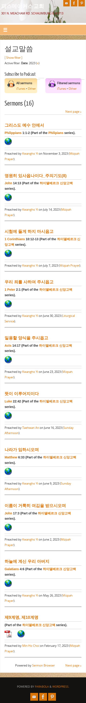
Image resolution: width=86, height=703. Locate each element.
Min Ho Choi (30, 646)
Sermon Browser (43, 665)
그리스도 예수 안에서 (24, 125)
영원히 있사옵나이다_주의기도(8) (36, 175)
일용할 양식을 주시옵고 (26, 338)
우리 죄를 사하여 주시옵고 (29, 282)
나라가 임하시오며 (22, 449)
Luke (8, 401)
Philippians (13, 133)
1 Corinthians (15, 239)
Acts (8, 345)
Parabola (42, 687)
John (8, 183)
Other (32, 89)
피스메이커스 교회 (22, 6)
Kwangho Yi (30, 154)
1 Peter (10, 289)
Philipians (55, 133)
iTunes (20, 89)
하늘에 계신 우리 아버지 (27, 561)
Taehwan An (30, 428)
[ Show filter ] (13, 58)
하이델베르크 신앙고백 (56, 183)
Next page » (73, 112)
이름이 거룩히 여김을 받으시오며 (35, 505)
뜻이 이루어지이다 (22, 393)
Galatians (12, 569)
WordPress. (60, 687)
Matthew (11, 457)
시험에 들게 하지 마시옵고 (29, 231)
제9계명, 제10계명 (21, 617)
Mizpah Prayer (69, 266)
